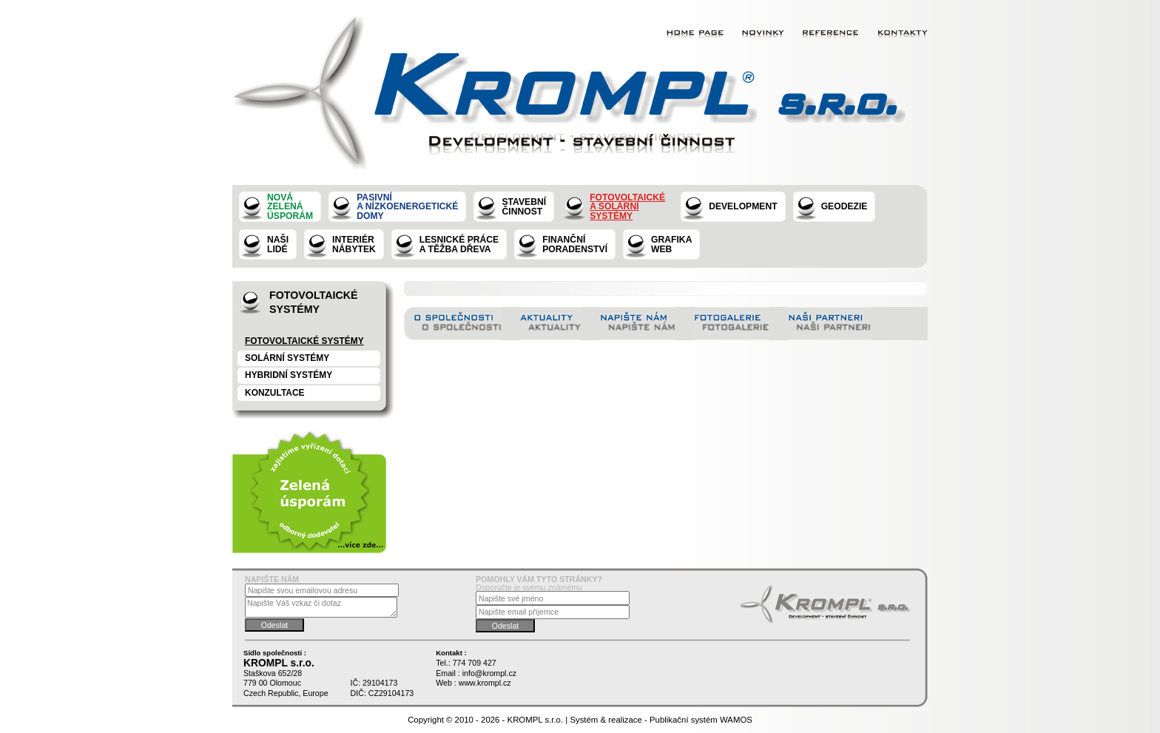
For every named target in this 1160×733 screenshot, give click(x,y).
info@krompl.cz (489, 673)
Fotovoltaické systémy (304, 341)
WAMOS (736, 719)
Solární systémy (287, 358)
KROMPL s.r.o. (536, 719)
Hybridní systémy (288, 375)
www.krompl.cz (485, 682)
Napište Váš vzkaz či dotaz (321, 607)
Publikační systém (684, 719)
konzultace (275, 393)
